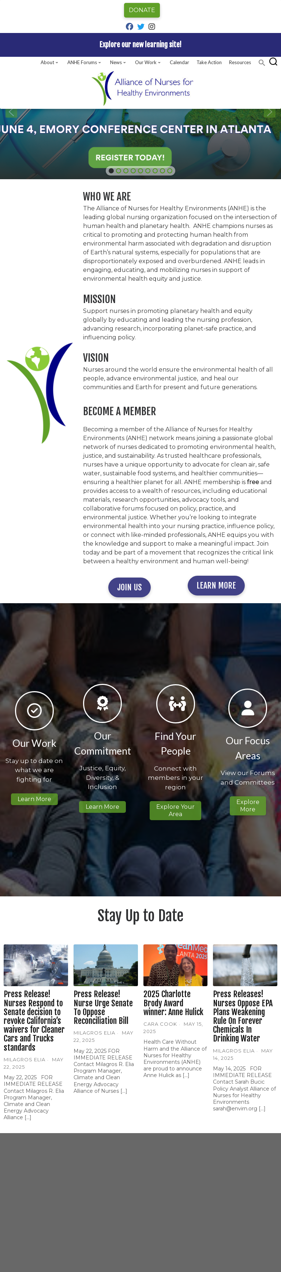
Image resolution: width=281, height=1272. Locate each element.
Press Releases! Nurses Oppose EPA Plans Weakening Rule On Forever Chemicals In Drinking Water (243, 1016)
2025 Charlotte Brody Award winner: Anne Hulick (173, 1003)
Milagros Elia (24, 1059)
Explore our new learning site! (140, 44)
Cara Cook (160, 1024)
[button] (261, 62)
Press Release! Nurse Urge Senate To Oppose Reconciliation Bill (103, 1007)
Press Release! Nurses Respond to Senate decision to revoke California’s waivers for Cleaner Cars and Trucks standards (34, 1020)
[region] (140, 111)
